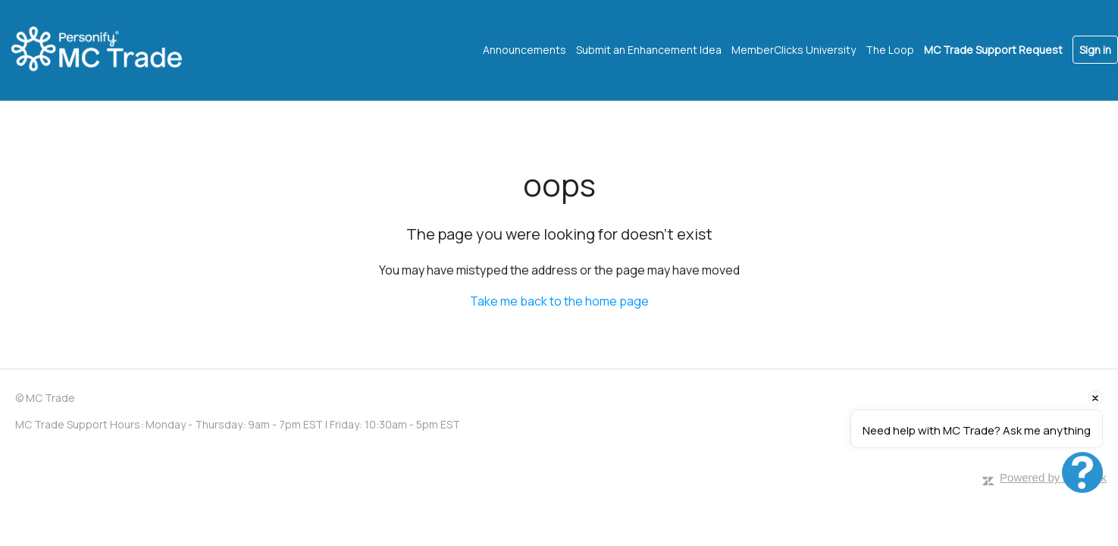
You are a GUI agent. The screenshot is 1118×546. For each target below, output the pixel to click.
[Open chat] (1082, 472)
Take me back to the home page (559, 301)
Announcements (524, 49)
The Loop (890, 49)
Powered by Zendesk (1053, 477)
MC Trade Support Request (993, 49)
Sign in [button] (1095, 49)
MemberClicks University (793, 49)
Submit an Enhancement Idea (649, 49)
